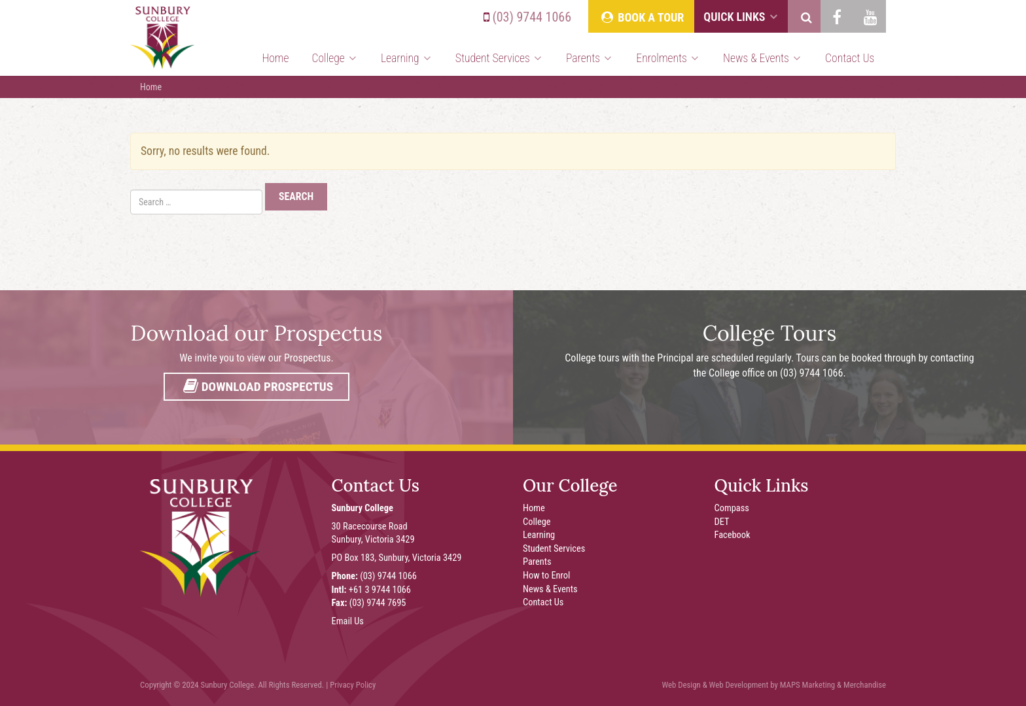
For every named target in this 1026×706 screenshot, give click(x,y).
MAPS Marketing (807, 685)
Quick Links (741, 17)
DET (722, 522)
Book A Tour (641, 17)
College (335, 58)
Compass (732, 508)
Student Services (499, 58)
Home (275, 58)
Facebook (733, 535)
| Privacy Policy (351, 685)
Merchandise (864, 685)
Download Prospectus (256, 386)
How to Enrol (546, 575)
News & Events (762, 58)
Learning (407, 58)
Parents (589, 58)
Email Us (348, 621)
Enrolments (668, 58)
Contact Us (849, 58)
